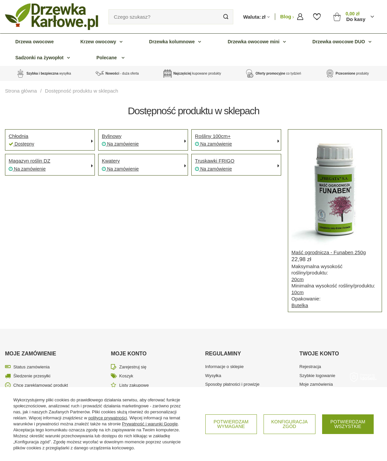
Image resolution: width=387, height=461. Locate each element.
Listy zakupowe (134, 385)
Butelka (299, 305)
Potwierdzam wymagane (231, 424)
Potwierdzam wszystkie (347, 424)
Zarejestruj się (132, 366)
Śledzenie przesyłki (31, 375)
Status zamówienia (31, 366)
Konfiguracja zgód (289, 424)
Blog (286, 16)
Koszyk (126, 375)
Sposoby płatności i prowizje (232, 384)
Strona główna (21, 91)
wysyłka (48, 73)
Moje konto (128, 353)
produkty (352, 73)
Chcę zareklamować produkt (40, 385)
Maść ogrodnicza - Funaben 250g (328, 252)
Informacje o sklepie (224, 366)
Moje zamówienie (30, 353)
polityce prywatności (107, 417)
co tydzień (278, 73)
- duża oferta (122, 73)
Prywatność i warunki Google (150, 423)
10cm (297, 292)
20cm (297, 279)
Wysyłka (213, 375)
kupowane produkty (197, 73)
